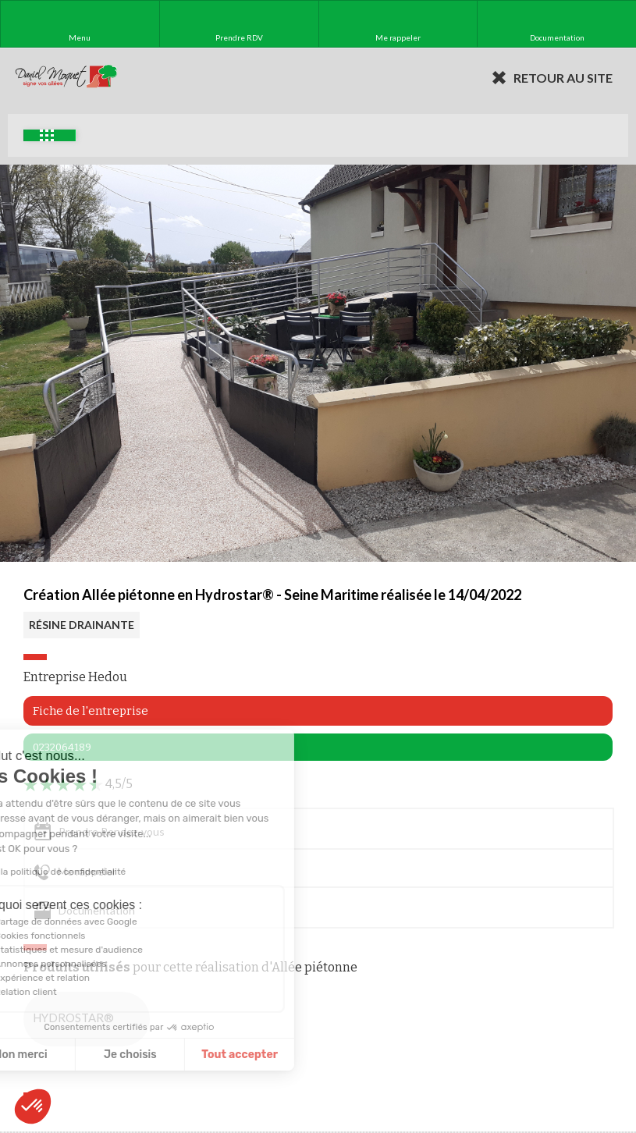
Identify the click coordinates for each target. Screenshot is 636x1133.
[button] (33, 1106)
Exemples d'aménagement (47, 135)
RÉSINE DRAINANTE (81, 624)
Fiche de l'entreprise (90, 711)
